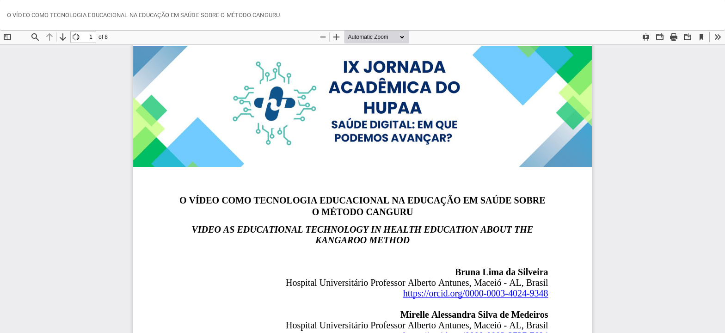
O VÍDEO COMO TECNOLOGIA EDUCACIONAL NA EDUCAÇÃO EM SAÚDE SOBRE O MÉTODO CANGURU (143, 15)
